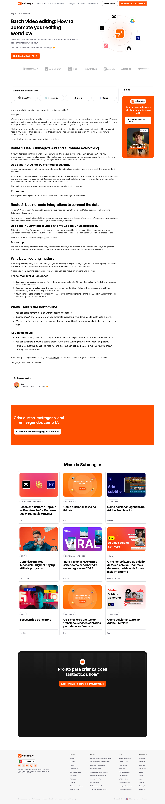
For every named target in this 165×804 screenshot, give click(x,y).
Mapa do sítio (74, 789)
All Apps (142, 758)
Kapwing (142, 789)
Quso (141, 775)
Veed (141, 779)
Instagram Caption (124, 782)
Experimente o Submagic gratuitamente (37, 431)
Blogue (13, 14)
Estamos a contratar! (76, 786)
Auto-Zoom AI (94, 782)
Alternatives (143, 755)
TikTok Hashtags (124, 772)
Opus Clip (142, 768)
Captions (142, 765)
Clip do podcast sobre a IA (98, 772)
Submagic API (91, 154)
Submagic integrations (21, 213)
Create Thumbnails (125, 758)
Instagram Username (125, 786)
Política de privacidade (39, 799)
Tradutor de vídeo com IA (98, 789)
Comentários (74, 768)
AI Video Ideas (123, 779)
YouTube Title (123, 762)
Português (25, 761)
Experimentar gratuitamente (133, 3)
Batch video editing (25, 14)
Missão (72, 762)
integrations (40, 317)
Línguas (72, 782)
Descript (142, 786)
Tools (120, 755)
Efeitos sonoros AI (96, 786)
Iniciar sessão (110, 3)
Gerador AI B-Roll (96, 779)
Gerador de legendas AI (98, 775)
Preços (72, 4)
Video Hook (122, 768)
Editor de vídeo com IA (97, 765)
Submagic (54, 357)
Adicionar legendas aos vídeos (100, 762)
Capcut (141, 782)
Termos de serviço (24, 799)
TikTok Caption (123, 775)
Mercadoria (73, 775)
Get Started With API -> (25, 56)
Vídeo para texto (95, 768)
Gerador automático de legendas (101, 758)
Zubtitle (141, 772)
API (28, 317)
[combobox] (26, 761)
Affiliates (81, 4)
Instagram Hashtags (125, 789)
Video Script (123, 765)
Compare (142, 762)
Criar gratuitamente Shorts (136, 120)
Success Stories (75, 772)
